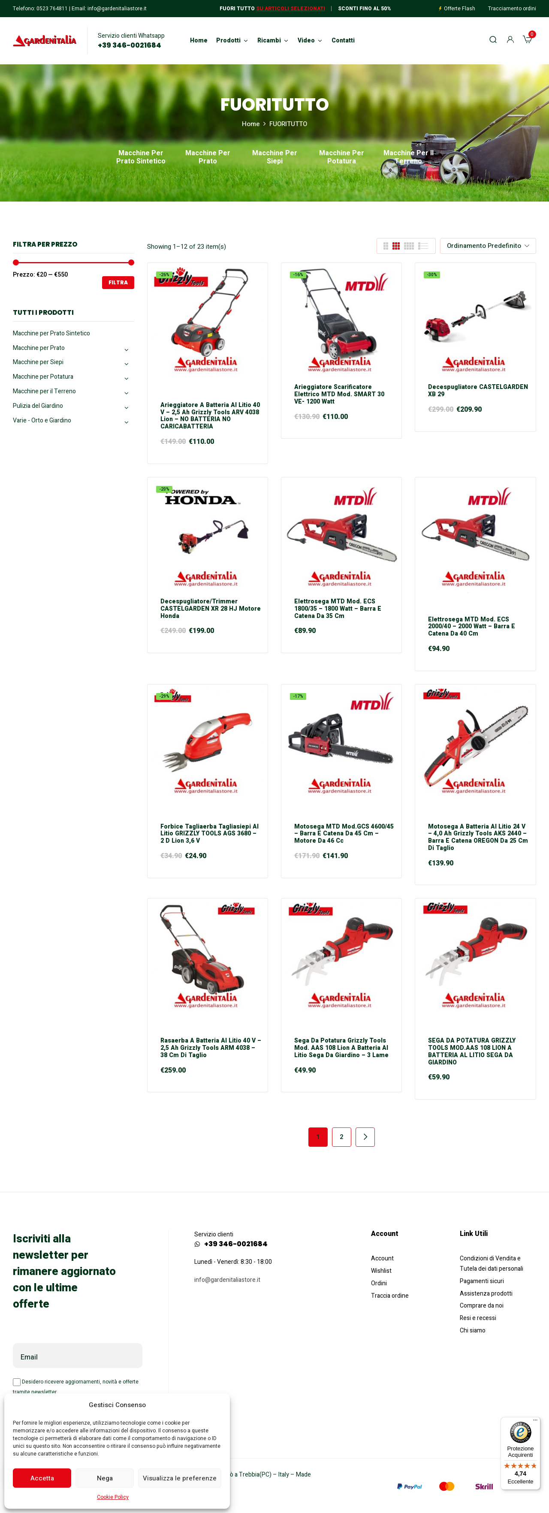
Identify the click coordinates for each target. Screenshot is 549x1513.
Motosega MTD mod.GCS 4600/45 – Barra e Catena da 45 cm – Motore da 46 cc (344, 834)
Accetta (42, 1478)
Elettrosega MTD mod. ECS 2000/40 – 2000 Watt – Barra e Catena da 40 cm (471, 627)
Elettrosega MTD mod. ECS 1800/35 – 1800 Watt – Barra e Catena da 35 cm (337, 609)
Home (251, 124)
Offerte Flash (459, 8)
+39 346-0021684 (129, 45)
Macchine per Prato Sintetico (141, 157)
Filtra (118, 282)
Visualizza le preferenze (180, 1478)
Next (365, 1137)
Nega (105, 1478)
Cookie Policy (113, 1497)
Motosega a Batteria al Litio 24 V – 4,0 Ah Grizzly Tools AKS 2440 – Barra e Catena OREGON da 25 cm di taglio (478, 837)
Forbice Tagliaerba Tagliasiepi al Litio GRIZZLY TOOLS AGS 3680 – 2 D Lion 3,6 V (209, 834)
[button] (527, 41)
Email (29, 1357)
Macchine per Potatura (341, 157)
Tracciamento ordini (512, 8)
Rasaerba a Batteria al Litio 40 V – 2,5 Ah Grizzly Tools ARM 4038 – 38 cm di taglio (210, 1048)
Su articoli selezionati (290, 8)
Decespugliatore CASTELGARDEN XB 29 (478, 391)
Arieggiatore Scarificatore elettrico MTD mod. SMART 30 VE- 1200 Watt (339, 394)
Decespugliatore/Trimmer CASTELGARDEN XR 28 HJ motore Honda (210, 609)
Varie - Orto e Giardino (42, 420)
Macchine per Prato (207, 157)
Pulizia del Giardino (38, 405)
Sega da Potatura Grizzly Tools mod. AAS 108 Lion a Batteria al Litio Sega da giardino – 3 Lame (341, 1048)
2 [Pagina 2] (342, 1137)
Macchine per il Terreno (408, 157)
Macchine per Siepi (274, 157)
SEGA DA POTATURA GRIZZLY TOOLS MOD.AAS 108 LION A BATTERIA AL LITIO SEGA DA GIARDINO (472, 1051)
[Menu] (535, 1422)
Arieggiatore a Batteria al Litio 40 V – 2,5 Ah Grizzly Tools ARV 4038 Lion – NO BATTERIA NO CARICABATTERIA (210, 416)
